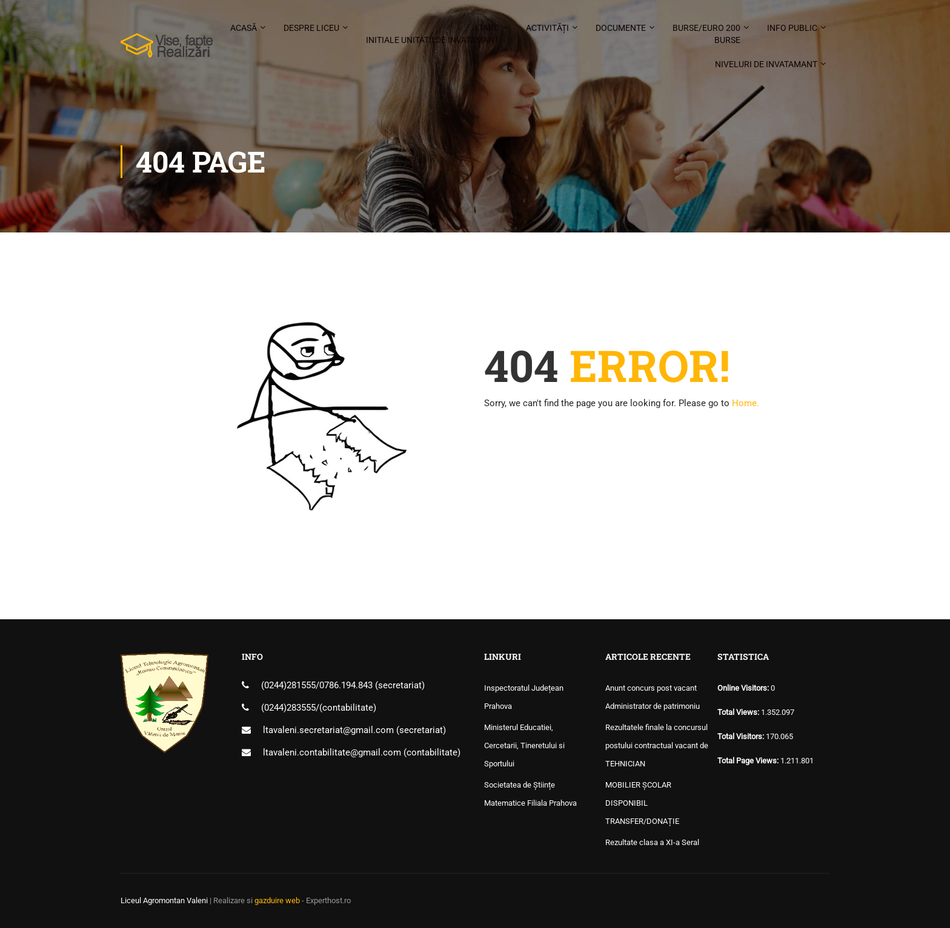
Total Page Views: (748, 760)
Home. (745, 403)
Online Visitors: (744, 688)
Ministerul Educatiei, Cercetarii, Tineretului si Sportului (524, 745)
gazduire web (277, 900)
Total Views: (739, 712)
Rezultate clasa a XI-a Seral (652, 842)
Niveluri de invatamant (766, 64)
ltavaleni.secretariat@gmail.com (328, 730)
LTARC (432, 34)
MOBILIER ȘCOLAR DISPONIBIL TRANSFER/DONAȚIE (642, 803)
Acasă (243, 28)
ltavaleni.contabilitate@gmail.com (332, 752)
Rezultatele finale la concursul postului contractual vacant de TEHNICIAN (656, 745)
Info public (792, 28)
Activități (547, 28)
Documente (621, 28)
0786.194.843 (347, 685)
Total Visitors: (741, 736)
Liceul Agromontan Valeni (164, 900)
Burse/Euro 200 (706, 34)
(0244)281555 (288, 685)
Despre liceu (311, 28)
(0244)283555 (288, 707)
